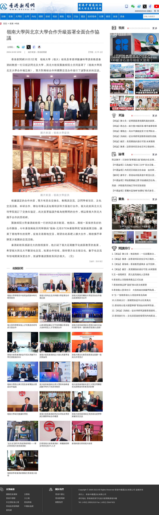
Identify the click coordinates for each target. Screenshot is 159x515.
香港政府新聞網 (12, 506)
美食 (122, 16)
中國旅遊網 (28, 506)
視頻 (55, 16)
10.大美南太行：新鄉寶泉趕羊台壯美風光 (132, 300)
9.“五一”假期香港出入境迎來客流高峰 (129, 295)
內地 (34, 16)
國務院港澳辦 (11, 494)
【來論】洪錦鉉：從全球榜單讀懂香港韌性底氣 (134, 136)
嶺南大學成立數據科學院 (17, 414)
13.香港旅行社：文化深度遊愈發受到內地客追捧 (134, 316)
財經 (48, 16)
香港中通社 (60, 494)
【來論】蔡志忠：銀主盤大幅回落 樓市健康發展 (134, 126)
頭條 (3, 16)
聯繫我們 (59, 502)
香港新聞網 (60, 498)
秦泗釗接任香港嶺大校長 (82, 443)
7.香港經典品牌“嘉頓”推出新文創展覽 (129, 285)
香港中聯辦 (10, 498)
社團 (101, 16)
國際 (41, 16)
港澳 (10, 16)
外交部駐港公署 (12, 502)
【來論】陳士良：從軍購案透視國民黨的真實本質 (135, 121)
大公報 (27, 498)
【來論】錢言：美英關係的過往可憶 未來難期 (133, 141)
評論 (76, 16)
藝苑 (108, 16)
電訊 (69, 16)
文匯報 (27, 494)
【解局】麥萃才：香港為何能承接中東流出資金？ (135, 175)
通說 (83, 16)
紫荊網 (9, 510)
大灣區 (19, 16)
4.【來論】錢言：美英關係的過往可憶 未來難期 (134, 269)
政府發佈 (92, 16)
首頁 (5, 23)
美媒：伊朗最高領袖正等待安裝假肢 (129, 185)
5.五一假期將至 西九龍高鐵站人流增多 (131, 274)
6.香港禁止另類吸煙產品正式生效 (127, 280)
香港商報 (28, 502)
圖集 (62, 16)
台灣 (27, 16)
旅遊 (115, 16)
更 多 (154, 28)
